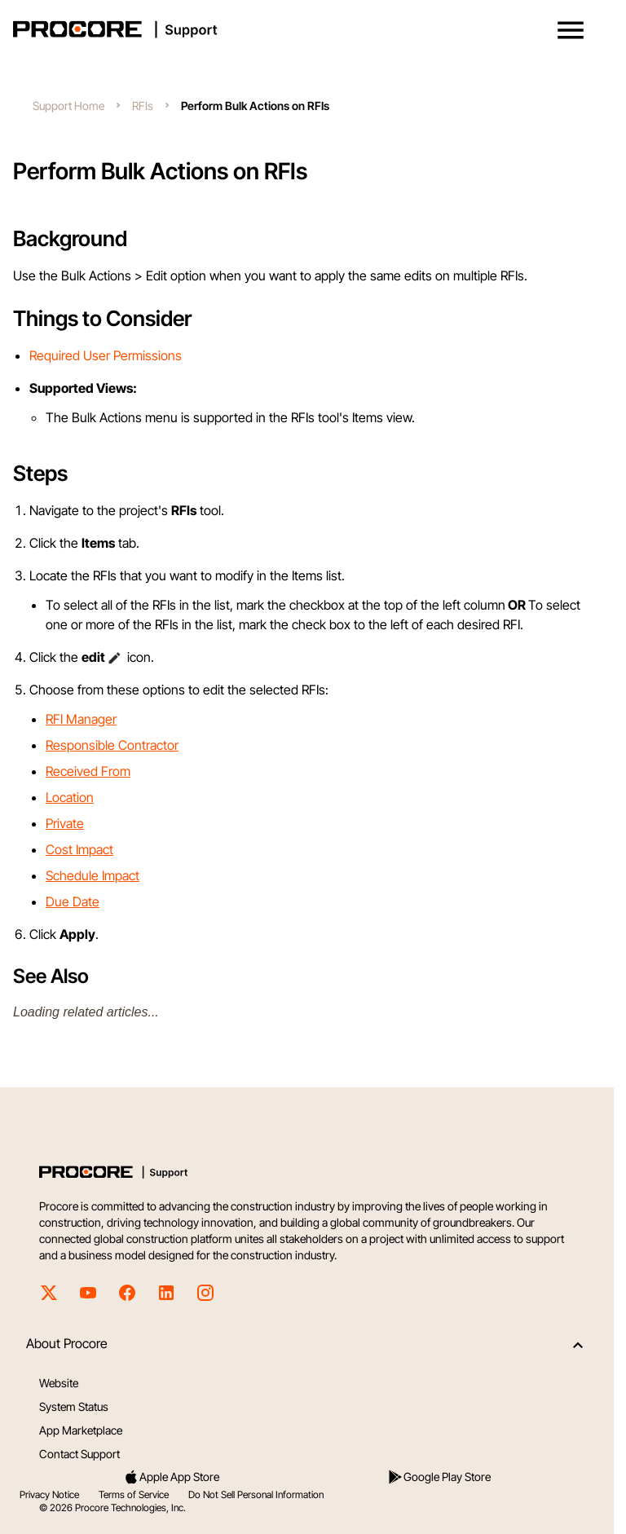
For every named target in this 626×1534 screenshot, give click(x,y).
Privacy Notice (49, 1494)
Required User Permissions (105, 355)
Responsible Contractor (112, 745)
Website (58, 1383)
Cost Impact (79, 849)
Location (70, 797)
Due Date (72, 901)
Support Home (68, 105)
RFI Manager (81, 719)
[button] (570, 30)
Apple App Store (171, 1477)
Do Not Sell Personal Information (256, 1494)
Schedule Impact (92, 875)
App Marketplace (80, 1430)
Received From (88, 771)
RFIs (142, 105)
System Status (73, 1406)
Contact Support (79, 1454)
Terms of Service (134, 1494)
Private (65, 823)
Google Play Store (439, 1477)
